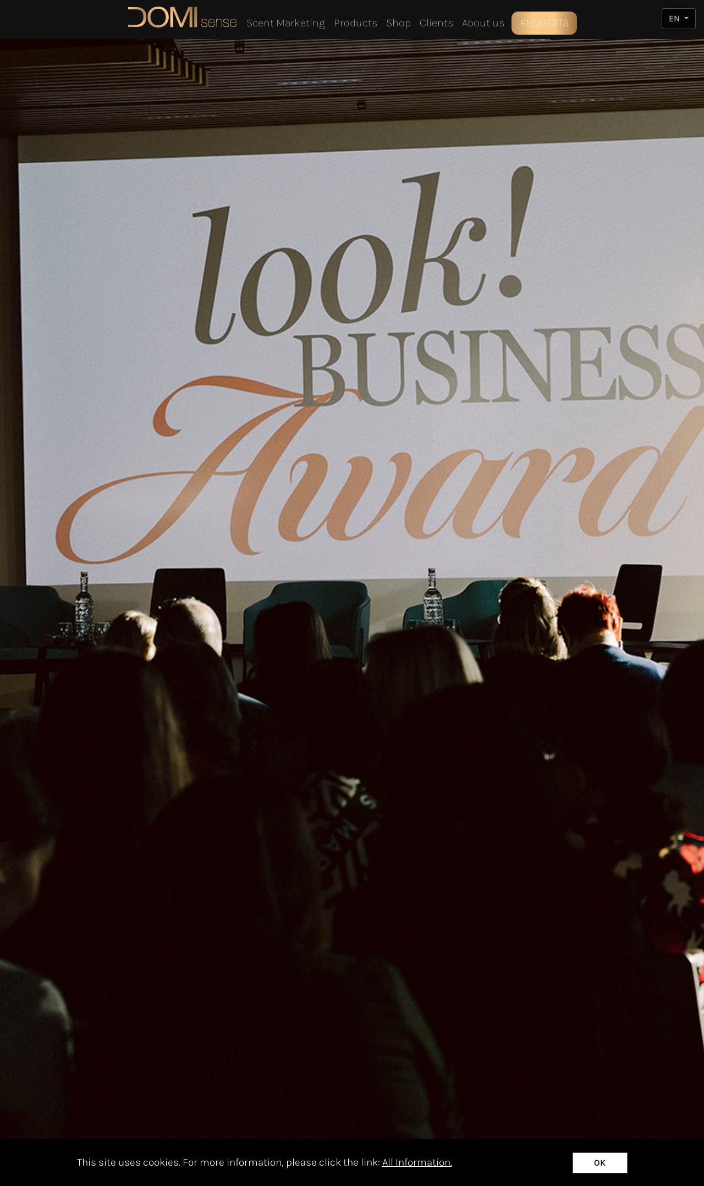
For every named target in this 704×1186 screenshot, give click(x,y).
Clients (436, 22)
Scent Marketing (285, 22)
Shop (398, 22)
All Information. (417, 1162)
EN (675, 18)
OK (600, 1162)
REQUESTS (544, 22)
